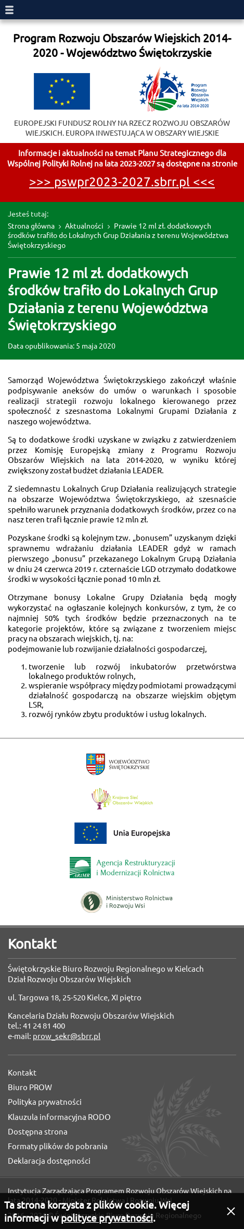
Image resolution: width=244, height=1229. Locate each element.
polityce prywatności (107, 1218)
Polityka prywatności (45, 1101)
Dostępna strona (38, 1131)
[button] (231, 1211)
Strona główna (31, 226)
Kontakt (22, 1072)
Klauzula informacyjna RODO (59, 1117)
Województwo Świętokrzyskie (117, 764)
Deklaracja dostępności (49, 1160)
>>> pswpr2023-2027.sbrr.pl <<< (122, 182)
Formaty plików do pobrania (58, 1146)
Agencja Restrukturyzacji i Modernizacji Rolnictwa (122, 867)
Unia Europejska (122, 833)
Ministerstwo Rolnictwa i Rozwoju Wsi (126, 902)
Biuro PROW (30, 1087)
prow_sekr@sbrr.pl (66, 1036)
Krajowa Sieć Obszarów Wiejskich (122, 798)
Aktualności (84, 226)
